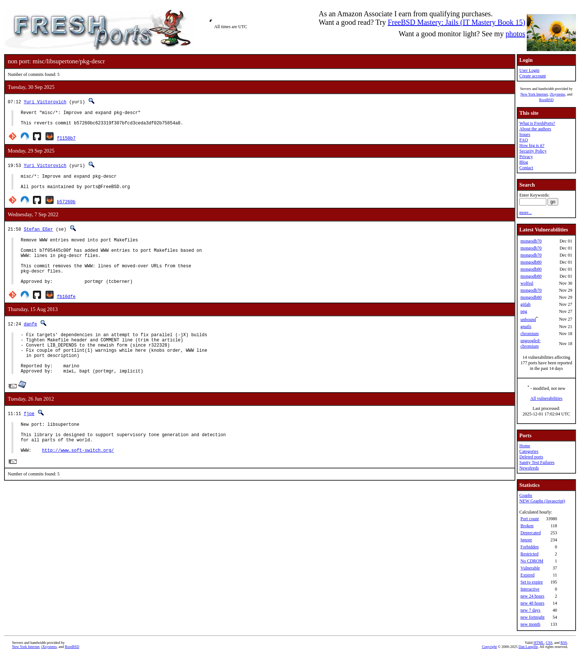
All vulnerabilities (546, 398)
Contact (526, 167)
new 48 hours (532, 603)
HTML (538, 643)
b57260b (66, 208)
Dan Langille (528, 647)
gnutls (525, 326)
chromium (529, 333)
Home (524, 445)
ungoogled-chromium (530, 343)
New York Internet (534, 94)
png (523, 311)
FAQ (523, 140)
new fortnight (532, 617)
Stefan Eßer (38, 236)
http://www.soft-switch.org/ (78, 482)
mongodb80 (531, 262)
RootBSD (546, 100)
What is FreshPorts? (537, 123)
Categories (528, 451)
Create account (532, 75)
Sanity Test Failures (536, 462)
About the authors (535, 128)
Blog (523, 162)
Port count (529, 518)
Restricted (529, 554)
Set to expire (531, 582)
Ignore (526, 539)
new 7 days (530, 610)
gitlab (525, 304)
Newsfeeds (529, 468)
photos (515, 34)
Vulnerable (530, 568)
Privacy (526, 156)
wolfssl (526, 283)
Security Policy (533, 151)
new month (530, 624)
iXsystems (557, 94)
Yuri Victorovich (45, 101)
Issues (524, 134)
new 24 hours (532, 596)
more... (525, 212)
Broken (526, 525)
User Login (529, 70)
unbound (528, 319)
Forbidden (529, 546)
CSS (549, 643)
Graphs (525, 495)
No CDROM (531, 561)
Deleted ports (531, 456)
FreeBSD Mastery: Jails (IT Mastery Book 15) (456, 22)
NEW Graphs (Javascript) (542, 501)
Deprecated (530, 532)
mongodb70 (531, 241)
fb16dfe (66, 313)
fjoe (29, 439)
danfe (30, 340)
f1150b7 (66, 141)
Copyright (489, 647)
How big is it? (531, 145)
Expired (527, 575)
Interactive (529, 589)
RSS (563, 643)
